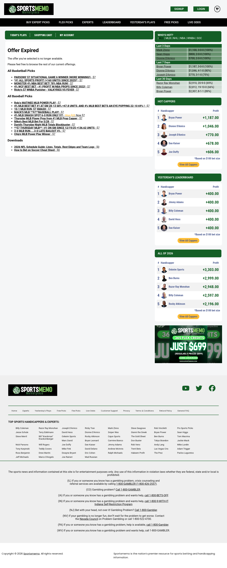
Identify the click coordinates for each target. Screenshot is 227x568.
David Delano (91, 449)
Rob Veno (135, 444)
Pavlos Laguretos (185, 453)
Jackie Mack (183, 440)
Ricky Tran (90, 428)
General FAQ (183, 410)
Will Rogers (44, 444)
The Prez (158, 453)
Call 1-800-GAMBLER (128, 489)
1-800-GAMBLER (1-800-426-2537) (136, 483)
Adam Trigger (183, 449)
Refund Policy (165, 410)
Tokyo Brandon (161, 440)
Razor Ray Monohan (168, 83)
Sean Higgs (163, 54)
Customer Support (109, 410)
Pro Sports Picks (185, 428)
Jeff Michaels (22, 457)
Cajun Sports (114, 436)
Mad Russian (91, 457)
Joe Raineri (67, 457)
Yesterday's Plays (142, 22)
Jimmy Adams (172, 202)
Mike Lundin (183, 444)
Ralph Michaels (115, 453)
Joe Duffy (170, 152)
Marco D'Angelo (46, 457)
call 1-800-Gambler (157, 524)
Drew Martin (44, 453)
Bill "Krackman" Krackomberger (46, 437)
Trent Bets (136, 449)
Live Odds (194, 22)
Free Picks (171, 22)
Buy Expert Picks (38, 22)
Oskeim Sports (172, 269)
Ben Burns (170, 278)
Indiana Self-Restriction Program (113, 504)
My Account (67, 35)
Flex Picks (66, 22)
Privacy (126, 410)
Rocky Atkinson (173, 304)
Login (201, 9)
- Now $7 (49, 115)
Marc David (67, 440)
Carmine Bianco (115, 440)
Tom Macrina (183, 436)
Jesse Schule (22, 432)
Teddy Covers (45, 449)
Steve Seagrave (138, 428)
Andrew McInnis (115, 449)
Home (14, 410)
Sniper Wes (113, 432)
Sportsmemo (31, 553)
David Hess (170, 219)
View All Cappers (188, 164)
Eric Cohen (90, 453)
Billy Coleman (164, 87)
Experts (87, 22)
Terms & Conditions (145, 410)
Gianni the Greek (139, 432)
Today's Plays (18, 35)
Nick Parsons (22, 444)
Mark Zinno (163, 50)
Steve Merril (21, 436)
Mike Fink (66, 449)
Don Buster (136, 440)
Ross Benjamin (23, 453)
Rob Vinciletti (160, 428)
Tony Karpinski (23, 449)
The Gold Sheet (138, 436)
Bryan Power (163, 66)
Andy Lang (159, 444)
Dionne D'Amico (165, 58)
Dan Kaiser (170, 143)
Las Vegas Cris (161, 449)
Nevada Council (89, 519)
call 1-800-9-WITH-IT (156, 501)
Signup (179, 9)
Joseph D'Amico (165, 74)
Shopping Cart (43, 35)
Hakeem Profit (138, 453)
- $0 (56, 147)
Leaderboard (112, 22)
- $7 (55, 77)
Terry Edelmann (46, 432)
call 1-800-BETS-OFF (156, 495)
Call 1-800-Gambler (146, 510)
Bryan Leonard (92, 440)
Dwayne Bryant (69, 453)
